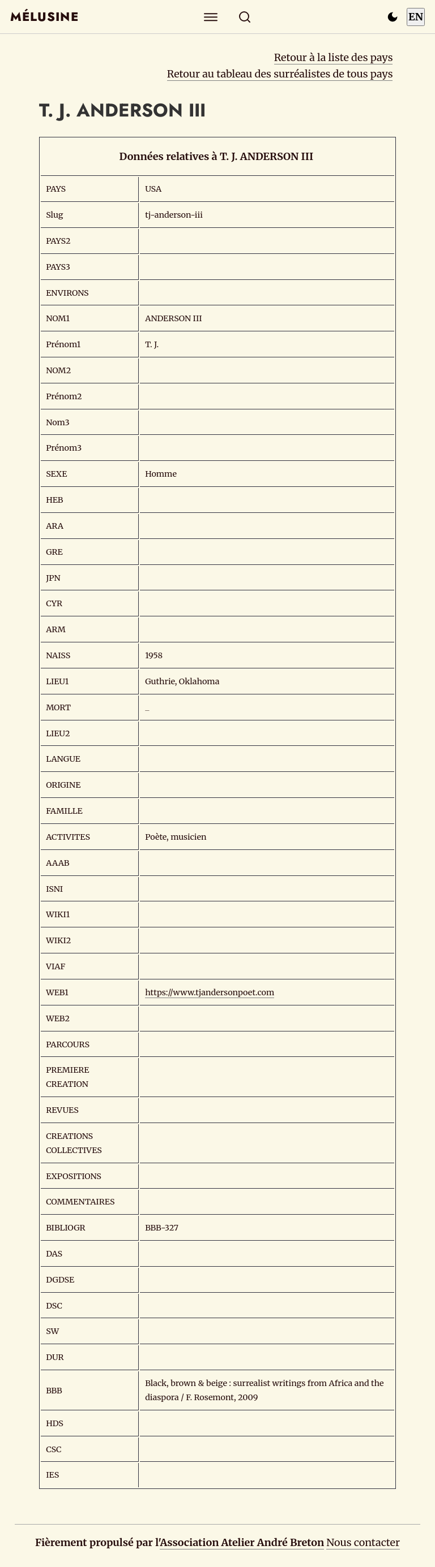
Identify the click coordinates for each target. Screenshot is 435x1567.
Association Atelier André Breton (242, 1542)
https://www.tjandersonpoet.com (209, 992)
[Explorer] (211, 16)
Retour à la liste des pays (333, 57)
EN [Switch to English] (415, 16)
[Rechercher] (245, 16)
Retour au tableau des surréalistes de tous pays (280, 73)
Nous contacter (363, 1542)
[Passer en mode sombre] (392, 17)
